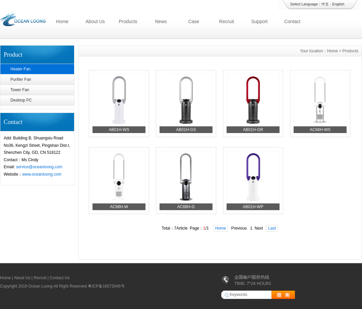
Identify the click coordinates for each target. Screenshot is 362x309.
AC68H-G (186, 206)
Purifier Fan (20, 79)
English (338, 4)
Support (259, 21)
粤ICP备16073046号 (106, 286)
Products (128, 21)
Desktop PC (21, 100)
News (161, 21)
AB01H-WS (119, 129)
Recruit (226, 21)
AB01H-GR (253, 129)
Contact (292, 21)
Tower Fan (19, 89)
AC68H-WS (320, 129)
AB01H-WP (253, 206)
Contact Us (59, 277)
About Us (95, 21)
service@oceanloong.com (39, 167)
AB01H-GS (186, 129)
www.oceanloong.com (41, 174)
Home (62, 21)
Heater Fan (20, 69)
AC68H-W (119, 206)
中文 (325, 4)
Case (193, 21)
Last (272, 228)
